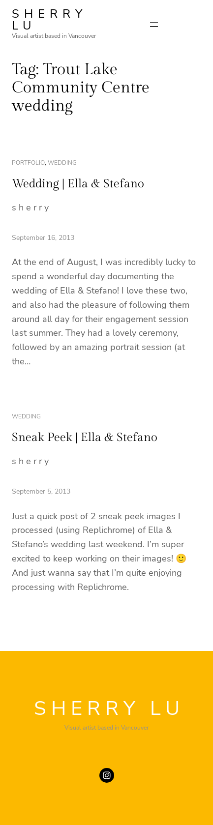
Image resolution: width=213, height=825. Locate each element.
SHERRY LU (49, 19)
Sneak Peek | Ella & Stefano (84, 437)
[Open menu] (154, 24)
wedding (62, 163)
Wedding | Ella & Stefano (78, 184)
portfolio (28, 163)
